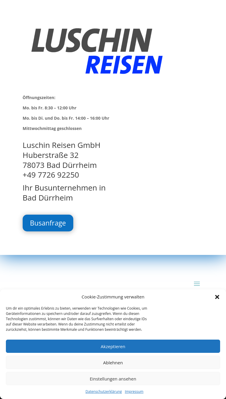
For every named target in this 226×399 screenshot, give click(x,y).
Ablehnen (113, 362)
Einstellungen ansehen (113, 379)
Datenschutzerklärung (104, 391)
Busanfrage (48, 223)
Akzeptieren (113, 346)
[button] (217, 297)
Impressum (134, 391)
